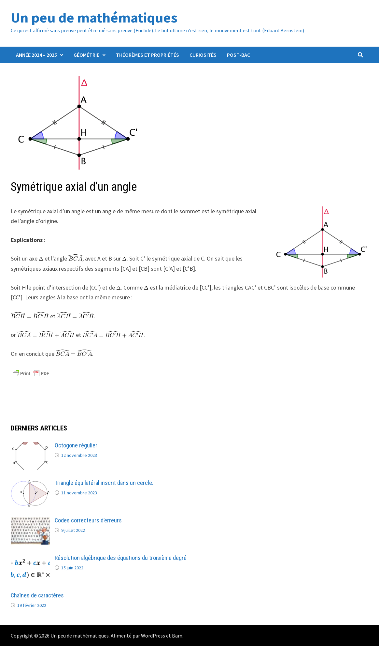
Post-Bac (238, 55)
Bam (177, 635)
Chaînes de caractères (37, 595)
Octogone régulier (76, 445)
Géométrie (86, 55)
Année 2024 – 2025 (36, 55)
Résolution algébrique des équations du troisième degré (121, 557)
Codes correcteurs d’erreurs (88, 520)
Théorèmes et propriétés (147, 55)
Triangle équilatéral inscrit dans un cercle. (104, 482)
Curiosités (203, 55)
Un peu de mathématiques (94, 17)
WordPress (153, 635)
